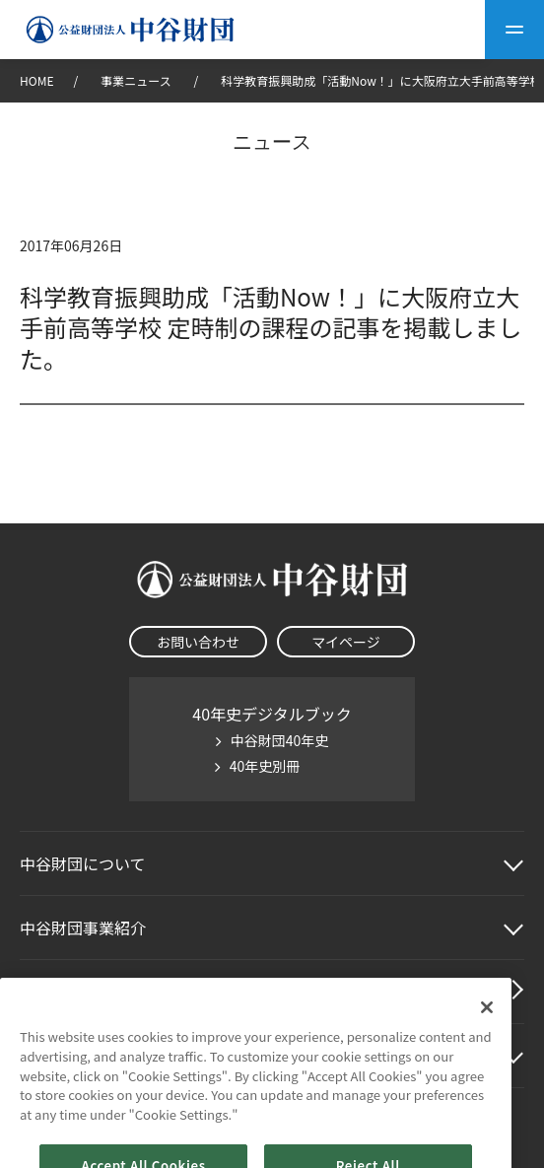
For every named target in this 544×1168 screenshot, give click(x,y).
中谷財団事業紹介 (83, 927)
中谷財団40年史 (280, 740)
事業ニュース (137, 80)
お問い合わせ (198, 642)
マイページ (345, 642)
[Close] (487, 1026)
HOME (36, 80)
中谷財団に (83, 863)
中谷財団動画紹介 (83, 991)
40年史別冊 (265, 766)
